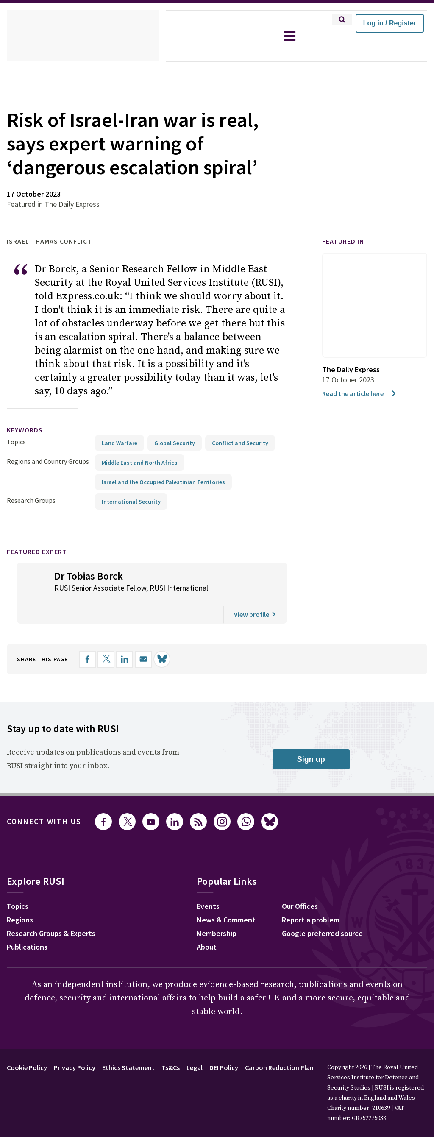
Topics (16, 465)
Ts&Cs (183, 1091)
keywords (28, 453)
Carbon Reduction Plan (302, 1091)
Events (213, 931)
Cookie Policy (29, 1091)
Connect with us (49, 845)
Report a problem (317, 944)
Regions (22, 944)
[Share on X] (114, 682)
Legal (209, 1091)
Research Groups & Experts (57, 958)
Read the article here (362, 417)
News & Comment (233, 944)
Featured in (347, 265)
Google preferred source (330, 958)
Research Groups (33, 523)
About (212, 971)
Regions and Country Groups (49, 484)
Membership (223, 958)
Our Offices (307, 931)
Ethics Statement (138, 1091)
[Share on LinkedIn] (133, 682)
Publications (29, 971)
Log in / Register (389, 23)
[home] (83, 36)
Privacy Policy (81, 1091)
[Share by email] (152, 682)
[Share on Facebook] (96, 682)
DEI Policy (241, 1091)
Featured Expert (42, 575)
